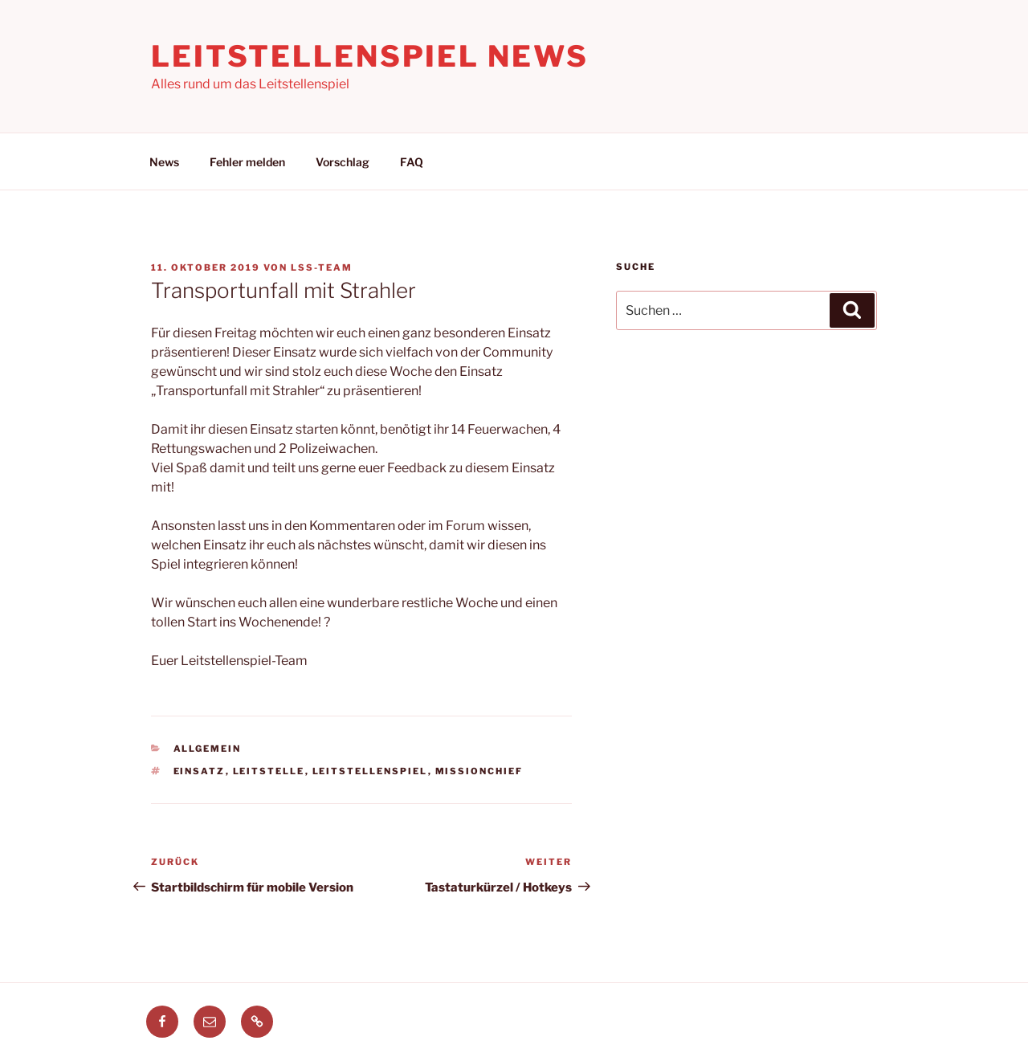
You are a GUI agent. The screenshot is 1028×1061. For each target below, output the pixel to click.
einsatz (199, 771)
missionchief (479, 771)
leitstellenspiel (370, 771)
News (164, 162)
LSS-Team (322, 267)
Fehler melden (247, 162)
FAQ (411, 162)
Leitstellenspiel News (369, 56)
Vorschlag (342, 162)
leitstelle (269, 771)
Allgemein (207, 748)
